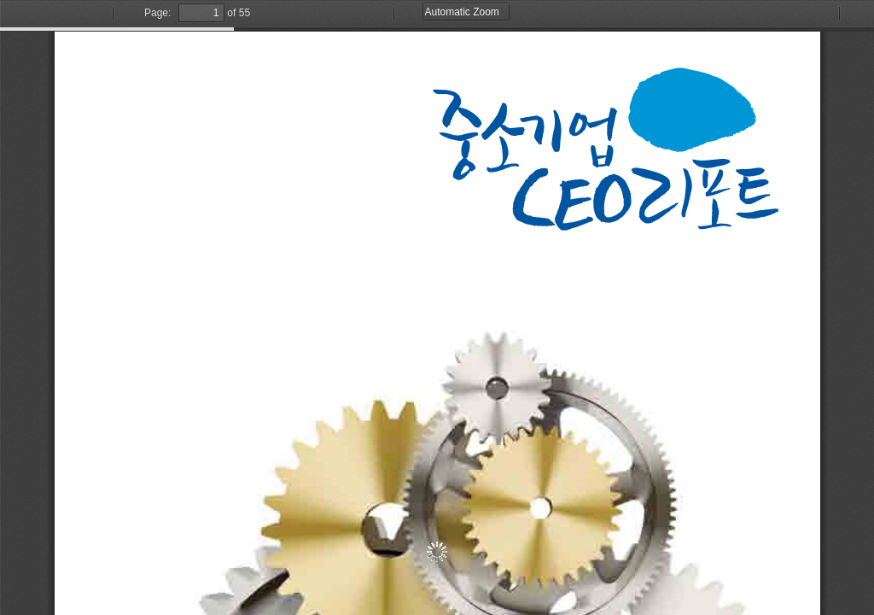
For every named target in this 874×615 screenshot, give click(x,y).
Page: (157, 13)
